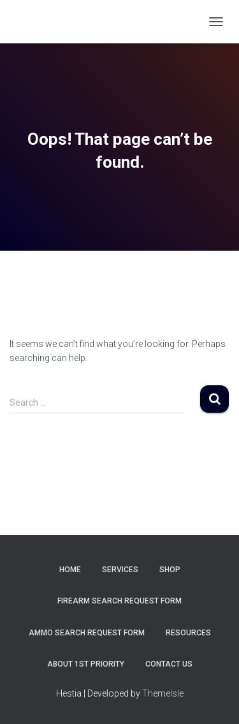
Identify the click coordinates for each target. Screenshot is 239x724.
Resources (188, 632)
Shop (169, 569)
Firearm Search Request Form (119, 600)
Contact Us (168, 664)
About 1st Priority (85, 664)
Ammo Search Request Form (87, 632)
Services (120, 569)
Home (70, 569)
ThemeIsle (163, 693)
